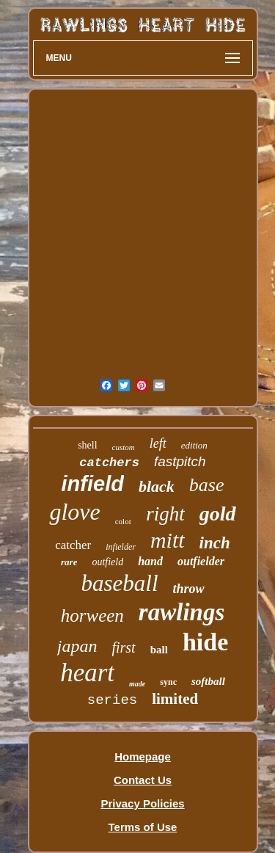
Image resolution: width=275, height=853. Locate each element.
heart (87, 672)
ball (159, 650)
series (112, 700)
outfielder (200, 561)
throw (189, 588)
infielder (121, 547)
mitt (167, 540)
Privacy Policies (142, 803)
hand (150, 561)
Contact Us (143, 780)
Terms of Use (143, 827)
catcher (73, 545)
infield (93, 484)
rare (69, 561)
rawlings (181, 612)
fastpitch (180, 461)
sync (168, 682)
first (123, 647)
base (206, 485)
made (137, 684)
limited (175, 699)
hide (205, 642)
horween (92, 615)
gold (217, 513)
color (123, 521)
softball (208, 681)
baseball (119, 583)
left (158, 443)
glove (74, 511)
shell (87, 445)
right (165, 514)
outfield (107, 561)
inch (214, 543)
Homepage (142, 756)
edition (194, 445)
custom (123, 447)
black (157, 486)
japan (77, 646)
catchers (109, 463)
